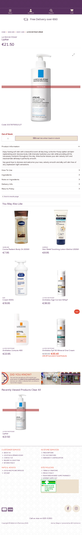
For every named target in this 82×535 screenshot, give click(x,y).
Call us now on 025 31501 (41, 518)
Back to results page (11, 196)
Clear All (36, 390)
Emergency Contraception (52, 458)
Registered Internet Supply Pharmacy (55, 476)
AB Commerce (75, 523)
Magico (58, 523)
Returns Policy (8, 463)
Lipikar (5, 433)
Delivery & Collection (11, 460)
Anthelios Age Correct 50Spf (55, 300)
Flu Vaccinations (48, 455)
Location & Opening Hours (12, 455)
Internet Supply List (49, 478)
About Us (6, 453)
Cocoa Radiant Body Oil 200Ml (16, 249)
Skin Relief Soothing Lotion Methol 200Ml (60, 249)
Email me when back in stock (46, 138)
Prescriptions (47, 453)
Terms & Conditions (49, 470)
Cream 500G (8, 300)
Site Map (6, 473)
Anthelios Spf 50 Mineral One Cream (58, 350)
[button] (73, 55)
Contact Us (7, 458)
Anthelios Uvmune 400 (12, 350)
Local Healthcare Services (13, 470)
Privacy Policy (47, 473)
